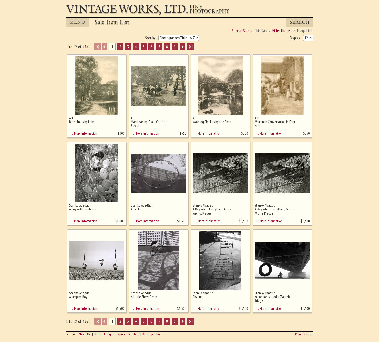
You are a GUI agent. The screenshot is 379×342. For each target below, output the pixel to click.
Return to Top (304, 334)
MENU (77, 22)
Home (71, 334)
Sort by (150, 38)
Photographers (152, 334)
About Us (85, 334)
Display (295, 38)
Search (300, 22)
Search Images (104, 334)
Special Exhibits (128, 334)
